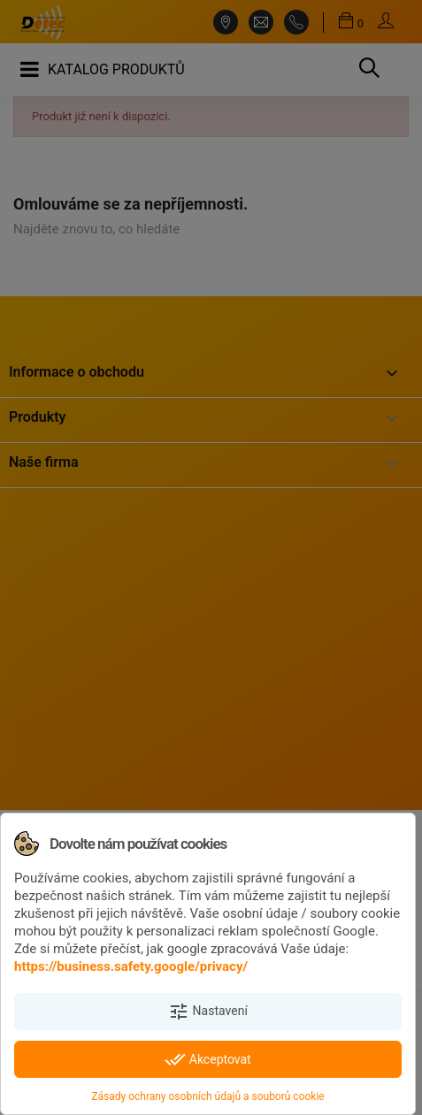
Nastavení (208, 1011)
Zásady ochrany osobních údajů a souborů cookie (207, 1096)
